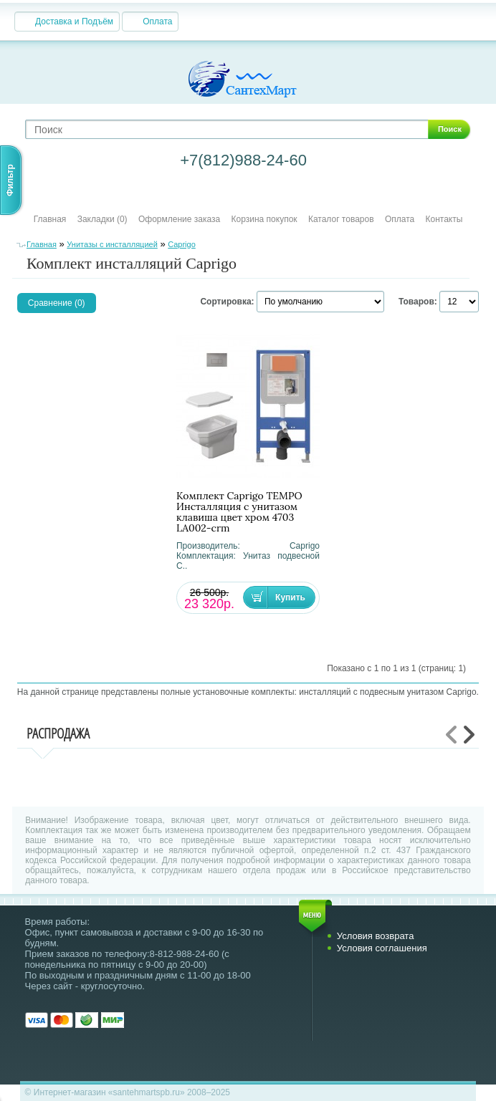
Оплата (157, 21)
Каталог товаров (341, 219)
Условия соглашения (382, 948)
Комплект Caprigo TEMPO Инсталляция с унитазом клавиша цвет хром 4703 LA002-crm (239, 512)
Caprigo (182, 244)
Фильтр (10, 180)
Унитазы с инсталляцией (112, 244)
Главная (50, 219)
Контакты (444, 219)
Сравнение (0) (56, 303)
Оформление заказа (179, 219)
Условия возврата (375, 936)
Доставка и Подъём (74, 21)
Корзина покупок (264, 219)
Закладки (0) (102, 219)
